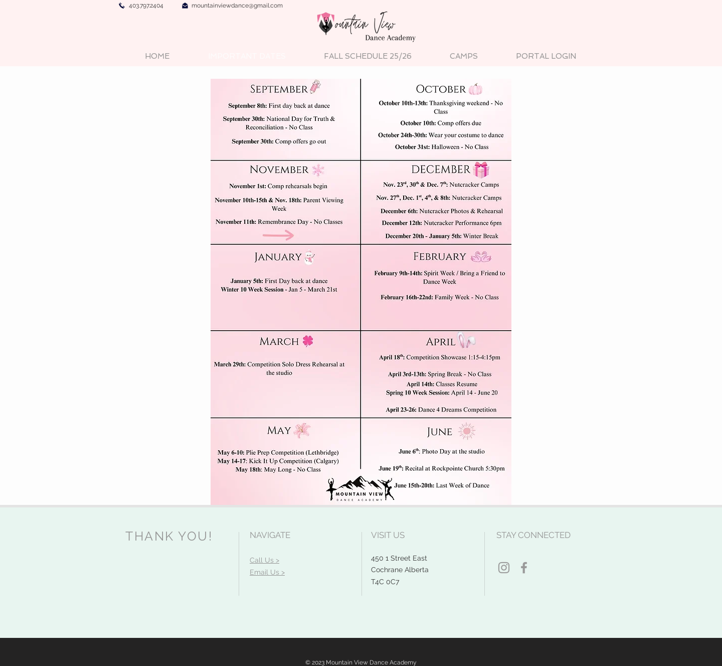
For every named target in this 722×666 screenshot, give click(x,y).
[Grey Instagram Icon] (503, 567)
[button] (464, 56)
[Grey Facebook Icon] (523, 567)
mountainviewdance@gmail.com (237, 5)
